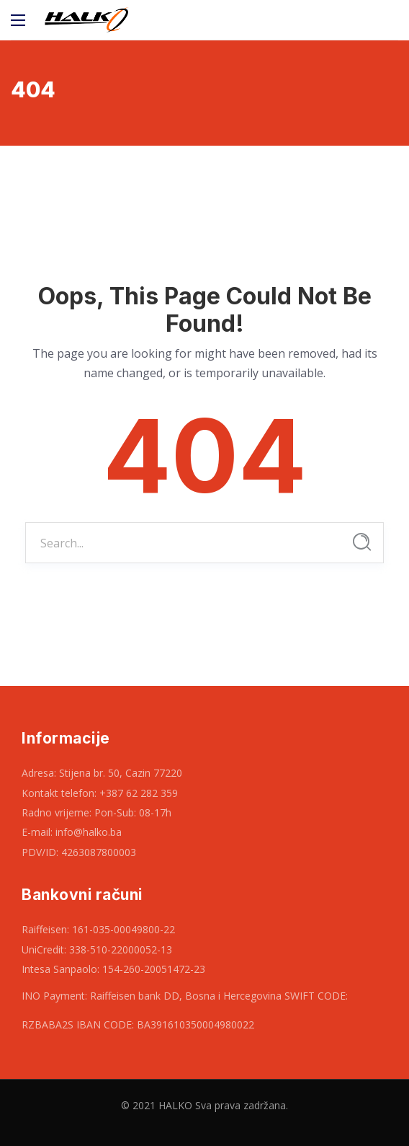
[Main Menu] (18, 20)
